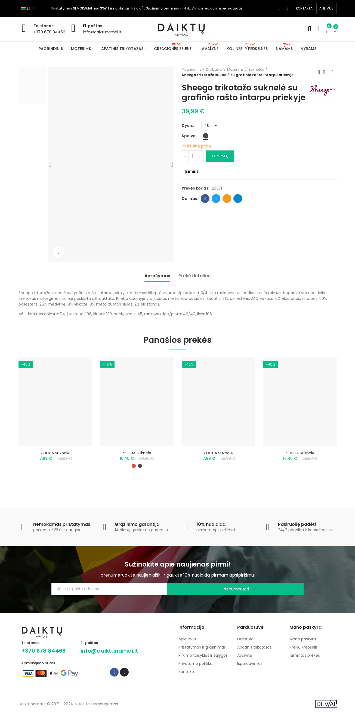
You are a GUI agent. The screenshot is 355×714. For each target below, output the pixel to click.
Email (227, 208)
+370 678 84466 (49, 32)
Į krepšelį (220, 165)
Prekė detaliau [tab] (194, 276)
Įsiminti (192, 181)
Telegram (238, 208)
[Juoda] (205, 145)
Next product (333, 72)
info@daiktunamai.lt (102, 32)
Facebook (205, 208)
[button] (304, 8)
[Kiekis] (192, 166)
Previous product (319, 72)
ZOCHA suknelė (55, 453)
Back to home (326, 72)
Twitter (216, 208)
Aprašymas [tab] (157, 276)
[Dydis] (211, 135)
